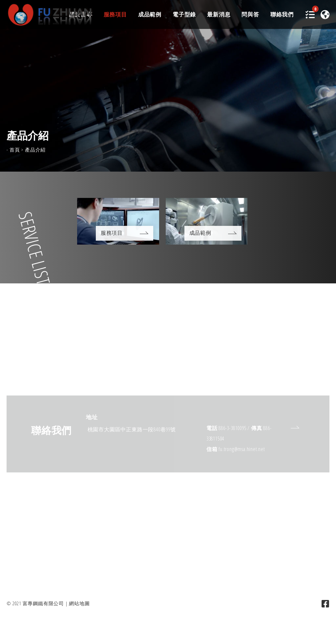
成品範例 (149, 15)
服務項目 (115, 15)
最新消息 (218, 15)
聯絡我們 (282, 15)
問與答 (250, 15)
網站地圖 (79, 603)
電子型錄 (184, 15)
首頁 (15, 149)
